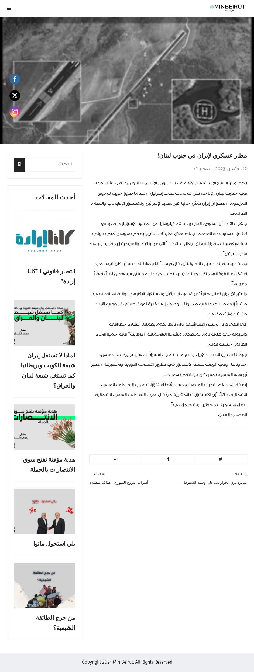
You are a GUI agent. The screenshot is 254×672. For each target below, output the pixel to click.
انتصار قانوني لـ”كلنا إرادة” (51, 276)
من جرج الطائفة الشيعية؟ (55, 622)
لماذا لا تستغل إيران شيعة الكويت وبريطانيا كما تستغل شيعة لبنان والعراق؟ (48, 370)
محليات (202, 169)
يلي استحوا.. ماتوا (54, 543)
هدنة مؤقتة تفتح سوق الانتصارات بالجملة (49, 464)
